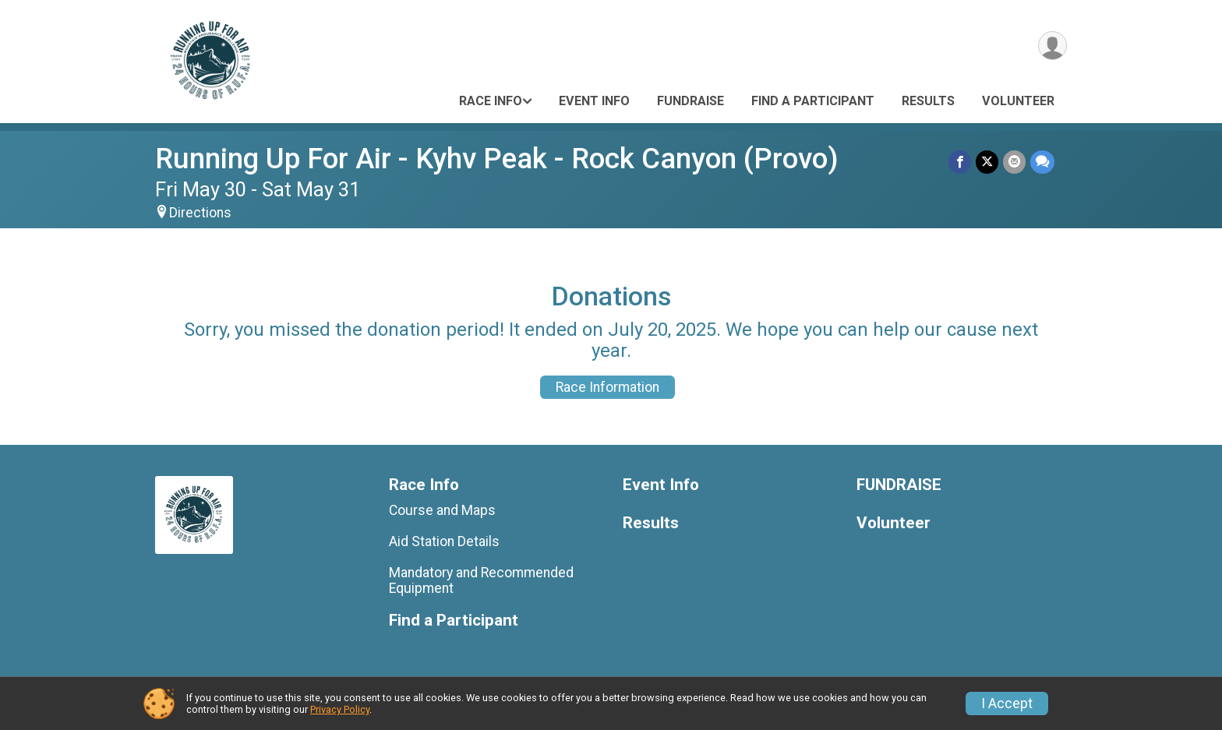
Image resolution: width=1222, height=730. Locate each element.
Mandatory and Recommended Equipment (481, 580)
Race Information (607, 387)
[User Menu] (1052, 45)
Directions (200, 212)
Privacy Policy (339, 709)
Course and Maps (442, 510)
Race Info (490, 100)
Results (928, 100)
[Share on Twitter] (987, 161)
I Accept (1007, 703)
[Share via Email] (1014, 161)
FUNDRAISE (690, 100)
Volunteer (1018, 100)
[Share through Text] (1042, 161)
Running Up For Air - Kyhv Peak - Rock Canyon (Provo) (497, 158)
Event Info (594, 100)
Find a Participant (812, 100)
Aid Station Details (444, 541)
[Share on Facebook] (959, 161)
